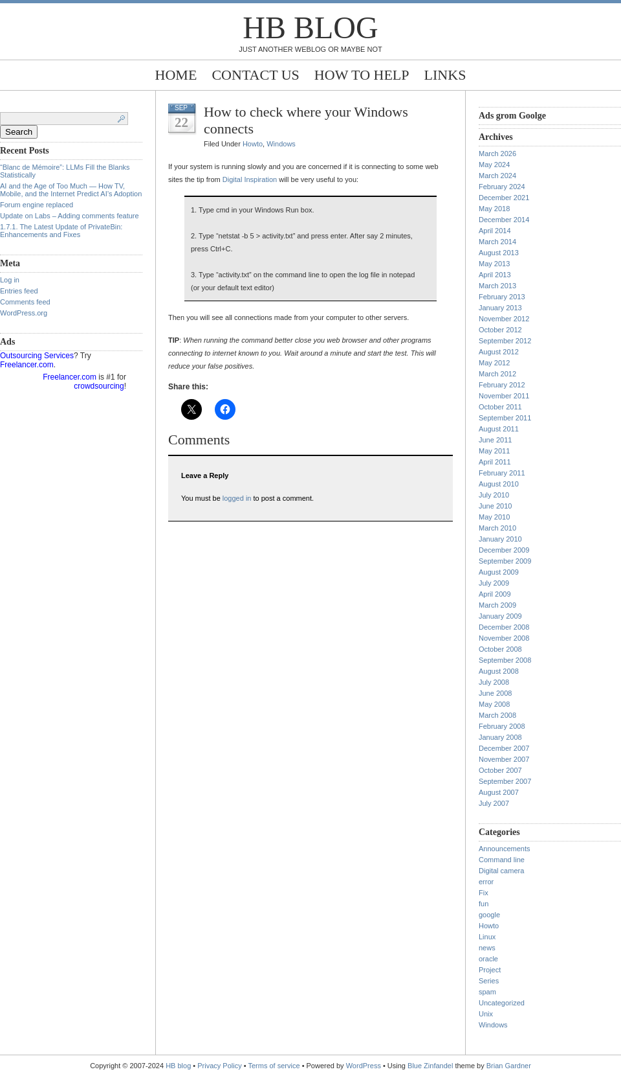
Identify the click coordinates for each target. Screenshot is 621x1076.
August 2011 (499, 429)
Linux (487, 937)
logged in (237, 498)
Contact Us (255, 75)
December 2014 (504, 219)
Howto (253, 144)
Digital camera (501, 871)
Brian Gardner (508, 1066)
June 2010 (495, 506)
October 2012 (500, 330)
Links (445, 75)
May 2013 (494, 264)
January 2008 (500, 737)
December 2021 (504, 197)
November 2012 (504, 319)
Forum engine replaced (36, 205)
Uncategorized (502, 1003)
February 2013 (502, 297)
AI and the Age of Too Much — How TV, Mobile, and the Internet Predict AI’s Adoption (71, 190)
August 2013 (499, 253)
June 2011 (495, 440)
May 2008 (494, 704)
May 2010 (494, 517)
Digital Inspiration (250, 179)
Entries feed (19, 291)
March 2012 (497, 374)
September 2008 (505, 660)
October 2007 (500, 770)
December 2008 (504, 627)
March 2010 (497, 528)
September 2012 (505, 341)
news (487, 948)
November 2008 (504, 638)
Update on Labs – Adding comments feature (69, 216)
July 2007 (494, 803)
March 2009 (497, 605)
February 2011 (502, 473)
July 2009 (494, 583)
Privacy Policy (220, 1066)
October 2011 (500, 407)
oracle (488, 959)
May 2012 (494, 363)
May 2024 (494, 164)
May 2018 (494, 208)
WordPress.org (23, 313)
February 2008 (502, 726)
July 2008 (494, 682)
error (486, 882)
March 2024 (497, 175)
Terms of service (274, 1066)
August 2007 (499, 792)
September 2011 (505, 418)
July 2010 (494, 495)
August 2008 (499, 671)
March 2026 (497, 153)
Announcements (504, 849)
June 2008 (495, 693)
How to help (361, 75)
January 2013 (500, 308)
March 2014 (497, 242)
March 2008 (497, 715)
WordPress (363, 1066)
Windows (281, 144)
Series (489, 981)
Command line (502, 860)
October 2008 (500, 649)
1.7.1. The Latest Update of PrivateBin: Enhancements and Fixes (61, 230)
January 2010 (500, 539)
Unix (486, 1014)
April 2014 (495, 231)
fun (483, 904)
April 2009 (495, 594)
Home (176, 75)
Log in (9, 280)
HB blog (310, 27)
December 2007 (504, 748)
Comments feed (25, 302)
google (489, 915)
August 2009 (499, 572)
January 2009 (500, 616)
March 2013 (497, 286)
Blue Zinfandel (431, 1066)
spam (487, 992)
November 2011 (504, 396)
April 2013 (495, 275)
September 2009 (505, 561)
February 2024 (502, 186)
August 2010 (499, 484)
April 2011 (495, 462)
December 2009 (504, 550)
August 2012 (499, 352)
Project (490, 970)
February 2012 (502, 385)
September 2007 (505, 781)
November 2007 (504, 759)
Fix (483, 893)
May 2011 (494, 451)
